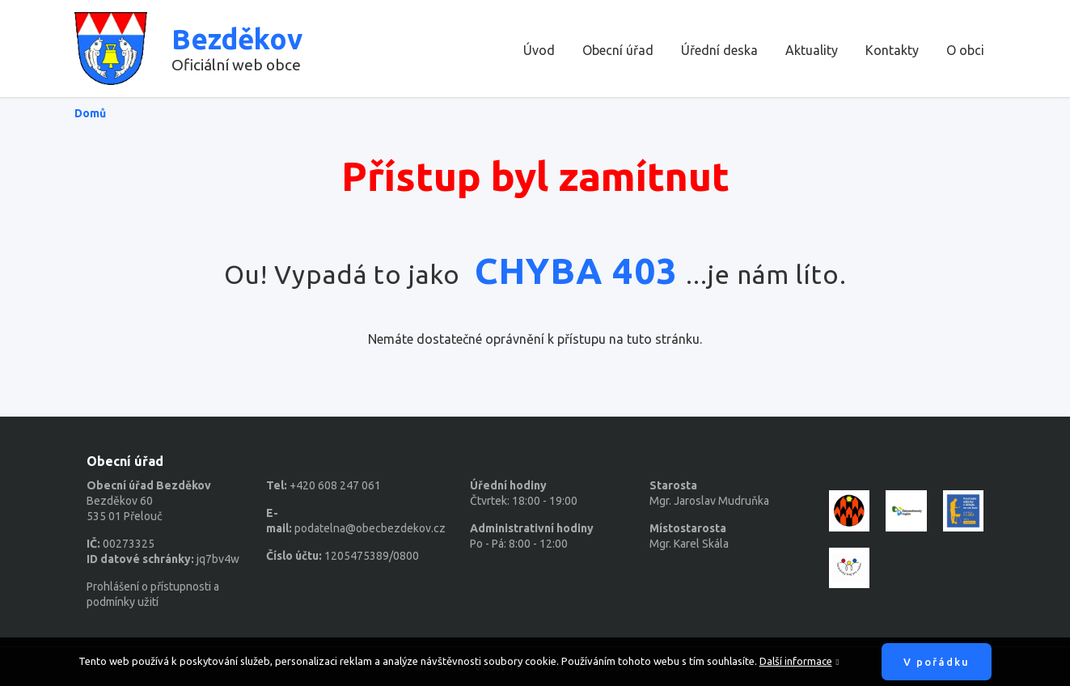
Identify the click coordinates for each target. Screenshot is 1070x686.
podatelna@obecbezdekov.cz (370, 528)
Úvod (539, 50)
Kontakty (892, 50)
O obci (965, 50)
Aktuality (811, 50)
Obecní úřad (617, 50)
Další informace (795, 661)
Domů (90, 113)
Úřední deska (719, 50)
